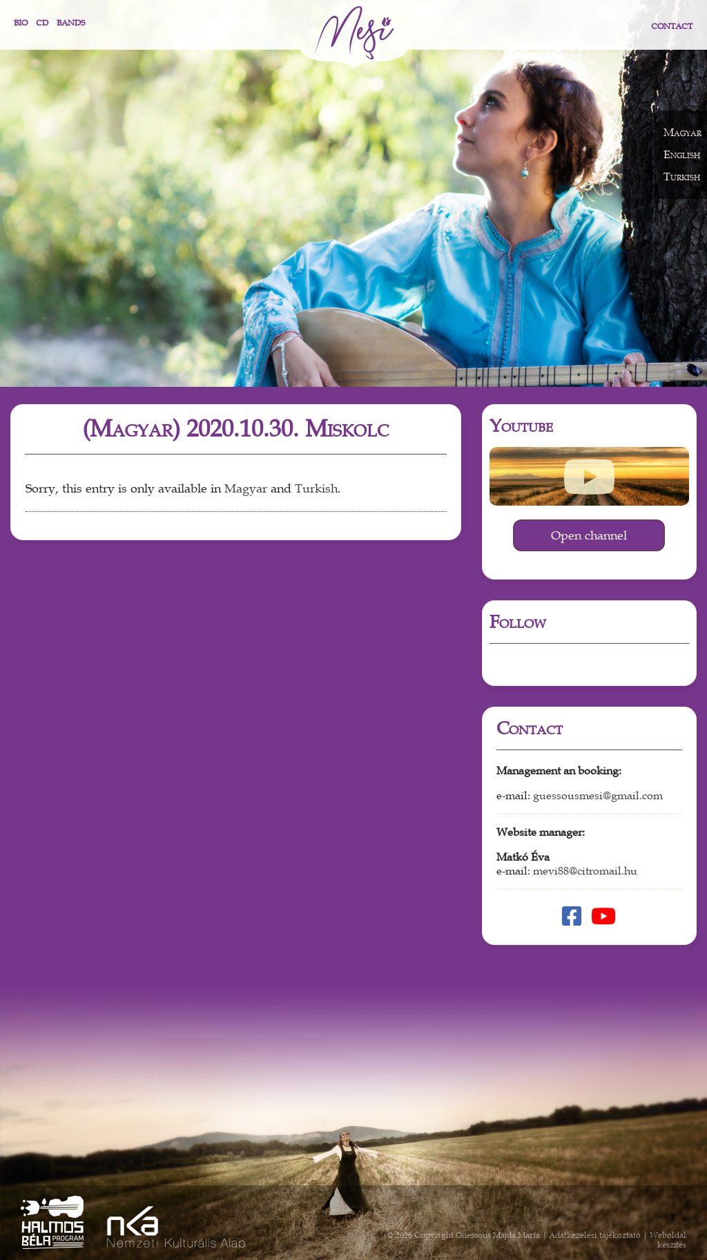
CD (42, 23)
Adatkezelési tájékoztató (595, 1235)
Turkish (316, 488)
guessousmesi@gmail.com (598, 796)
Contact (672, 26)
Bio (21, 23)
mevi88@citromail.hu (585, 871)
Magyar (245, 488)
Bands (71, 23)
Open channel (589, 535)
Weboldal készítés (668, 1240)
